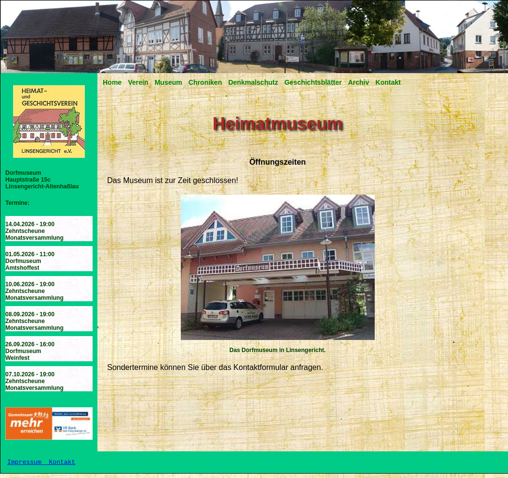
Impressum (26, 464)
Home (112, 82)
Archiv (358, 82)
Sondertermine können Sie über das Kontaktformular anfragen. (215, 367)
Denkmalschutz (253, 82)
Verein (138, 82)
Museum (168, 82)
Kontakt (388, 82)
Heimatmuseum (278, 124)
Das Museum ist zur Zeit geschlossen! (172, 180)
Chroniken (205, 82)
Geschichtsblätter (313, 82)
